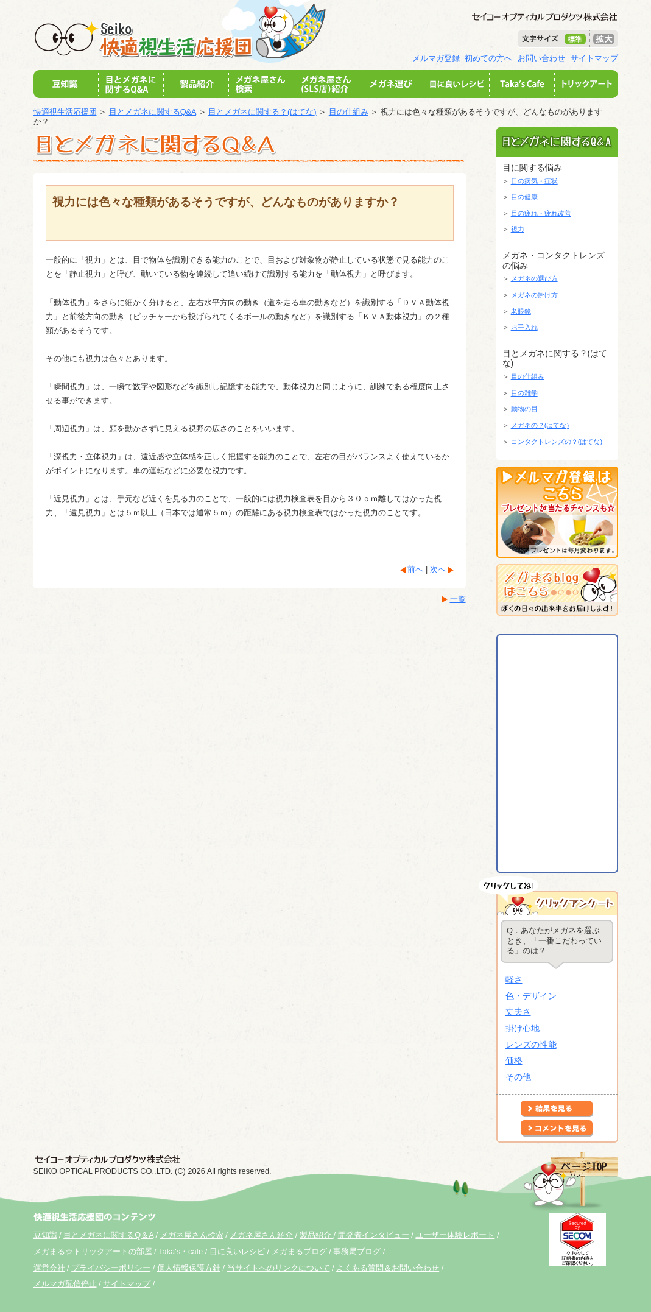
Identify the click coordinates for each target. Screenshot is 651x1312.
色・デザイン (531, 996)
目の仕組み (348, 111)
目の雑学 (524, 393)
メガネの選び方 (534, 278)
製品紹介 (317, 1235)
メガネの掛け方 (534, 294)
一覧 (458, 599)
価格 (514, 1060)
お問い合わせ (541, 58)
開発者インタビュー (373, 1235)
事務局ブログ (357, 1251)
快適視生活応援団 (65, 111)
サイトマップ (594, 58)
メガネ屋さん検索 (191, 1235)
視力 (517, 229)
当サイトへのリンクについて (278, 1267)
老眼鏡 (521, 311)
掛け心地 (522, 1028)
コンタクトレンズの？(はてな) (557, 441)
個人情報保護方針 (188, 1267)
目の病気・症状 (534, 181)
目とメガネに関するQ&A (152, 111)
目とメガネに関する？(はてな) (262, 111)
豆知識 (45, 1235)
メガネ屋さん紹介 (261, 1235)
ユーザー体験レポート (454, 1235)
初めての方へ (488, 58)
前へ (415, 569)
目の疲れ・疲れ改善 (541, 213)
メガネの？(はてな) (540, 425)
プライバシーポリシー (110, 1267)
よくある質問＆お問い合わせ (387, 1267)
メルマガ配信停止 (65, 1283)
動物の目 (524, 408)
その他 (518, 1077)
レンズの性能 (531, 1044)
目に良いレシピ (237, 1251)
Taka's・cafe (180, 1251)
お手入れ (524, 327)
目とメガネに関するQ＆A (108, 1235)
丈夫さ (518, 1012)
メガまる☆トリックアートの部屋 (92, 1251)
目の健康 (524, 196)
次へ (439, 569)
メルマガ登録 (436, 58)
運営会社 (49, 1267)
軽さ (514, 979)
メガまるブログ (299, 1251)
